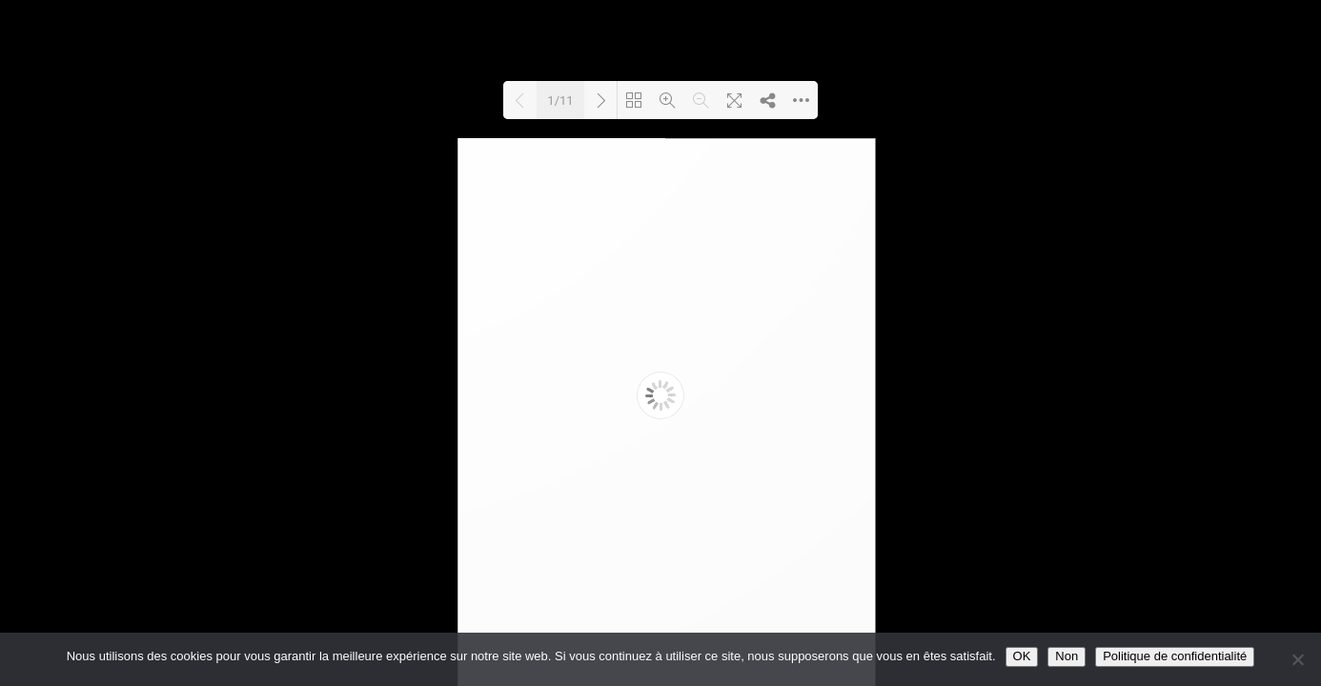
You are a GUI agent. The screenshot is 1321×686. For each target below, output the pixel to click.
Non (1066, 656)
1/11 (560, 100)
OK (1022, 656)
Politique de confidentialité (1175, 656)
